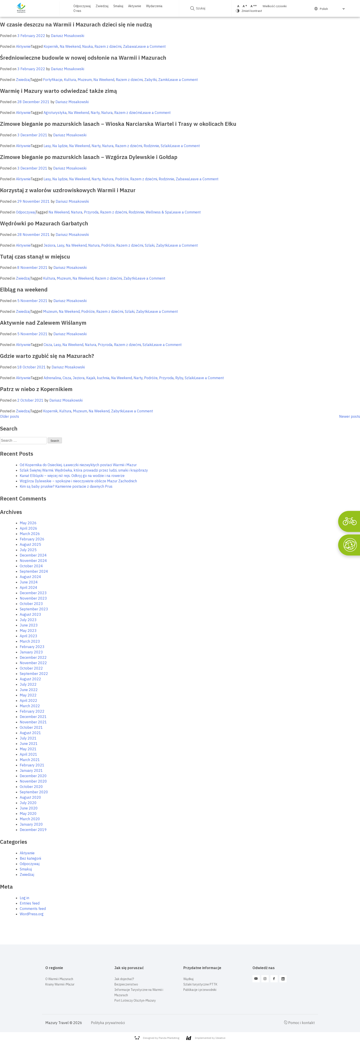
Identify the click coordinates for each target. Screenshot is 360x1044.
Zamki (163, 79)
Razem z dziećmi (107, 46)
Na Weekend (70, 46)
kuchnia (103, 378)
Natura (107, 112)
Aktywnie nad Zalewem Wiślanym (43, 322)
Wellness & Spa (158, 212)
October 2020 (31, 786)
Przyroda (91, 212)
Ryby (179, 378)
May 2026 (28, 523)
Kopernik (51, 46)
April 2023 (28, 636)
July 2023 (28, 620)
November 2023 (33, 598)
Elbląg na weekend (24, 289)
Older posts (9, 416)
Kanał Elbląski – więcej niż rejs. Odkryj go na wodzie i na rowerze (72, 475)
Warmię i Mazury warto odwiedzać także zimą (58, 90)
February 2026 (32, 539)
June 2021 (29, 743)
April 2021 (28, 754)
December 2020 (33, 776)
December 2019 (33, 829)
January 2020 (31, 824)
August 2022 (30, 679)
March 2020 (30, 819)
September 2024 (34, 571)
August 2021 (30, 733)
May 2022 (28, 695)
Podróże (122, 179)
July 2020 (28, 802)
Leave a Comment (151, 46)
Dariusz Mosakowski (67, 35)
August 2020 (30, 797)
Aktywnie (134, 6)
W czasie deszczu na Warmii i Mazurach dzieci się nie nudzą (76, 24)
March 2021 (30, 759)
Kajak (90, 378)
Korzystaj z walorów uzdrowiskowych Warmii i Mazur (68, 190)
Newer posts (349, 416)
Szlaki (165, 146)
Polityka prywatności (108, 1022)
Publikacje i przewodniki (199, 990)
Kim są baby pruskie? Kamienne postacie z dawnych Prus (66, 486)
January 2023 (31, 652)
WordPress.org (32, 914)
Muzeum (85, 79)
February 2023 (32, 646)
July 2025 (28, 550)
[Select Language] (332, 9)
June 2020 (29, 808)
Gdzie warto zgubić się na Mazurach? (47, 355)
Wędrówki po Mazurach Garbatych (44, 223)
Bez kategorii (30, 858)
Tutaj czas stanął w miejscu (35, 256)
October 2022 (31, 668)
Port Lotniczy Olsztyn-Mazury (135, 1000)
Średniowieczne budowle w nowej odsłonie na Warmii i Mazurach (83, 57)
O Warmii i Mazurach (59, 979)
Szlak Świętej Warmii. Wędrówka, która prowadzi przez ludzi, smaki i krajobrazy (84, 470)
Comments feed (33, 908)
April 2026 (28, 528)
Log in (24, 898)
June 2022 (29, 689)
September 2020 (34, 792)
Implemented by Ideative (205, 1038)
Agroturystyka (55, 112)
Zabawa (129, 46)
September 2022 (34, 673)
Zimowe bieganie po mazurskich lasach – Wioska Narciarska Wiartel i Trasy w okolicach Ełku (118, 123)
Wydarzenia (154, 6)
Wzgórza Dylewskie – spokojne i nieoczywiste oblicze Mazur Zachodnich (78, 481)
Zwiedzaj (102, 6)
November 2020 (33, 781)
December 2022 (33, 657)
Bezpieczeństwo (126, 984)
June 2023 (29, 625)
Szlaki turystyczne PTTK (200, 984)
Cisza (48, 344)
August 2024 (30, 576)
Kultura (70, 79)
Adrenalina (52, 378)
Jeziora (49, 245)
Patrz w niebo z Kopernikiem (36, 389)
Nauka (87, 46)
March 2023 (30, 641)
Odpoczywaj (82, 6)
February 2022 (32, 711)
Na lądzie (60, 146)
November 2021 (33, 722)
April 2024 (28, 587)
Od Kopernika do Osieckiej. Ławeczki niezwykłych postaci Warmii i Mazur (78, 465)
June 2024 (29, 582)
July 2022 (28, 684)
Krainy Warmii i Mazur (60, 984)
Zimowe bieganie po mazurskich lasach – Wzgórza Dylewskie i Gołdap (88, 157)
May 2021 (28, 749)
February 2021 (32, 765)
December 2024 (33, 555)
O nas (77, 11)
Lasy (47, 146)
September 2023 (34, 609)
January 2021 (31, 770)
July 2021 (28, 738)
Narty (95, 112)
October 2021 (31, 727)
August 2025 (30, 544)
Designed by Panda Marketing (157, 1038)
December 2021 (33, 716)
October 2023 (31, 603)
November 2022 (33, 663)
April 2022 (28, 700)
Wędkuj (188, 979)
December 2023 (33, 593)
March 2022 (30, 706)
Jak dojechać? (124, 979)
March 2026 (30, 533)
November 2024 (33, 560)
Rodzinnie (151, 146)
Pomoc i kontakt (299, 1022)
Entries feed (30, 903)
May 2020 (28, 813)
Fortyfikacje (52, 79)
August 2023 (30, 614)
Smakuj (118, 6)
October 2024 (31, 566)
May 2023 (28, 630)
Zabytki (150, 79)
